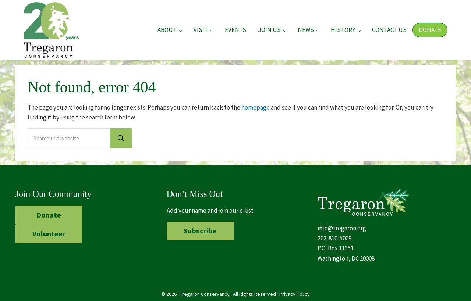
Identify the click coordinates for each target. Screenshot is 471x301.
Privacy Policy (294, 294)
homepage (255, 107)
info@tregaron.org (342, 228)
